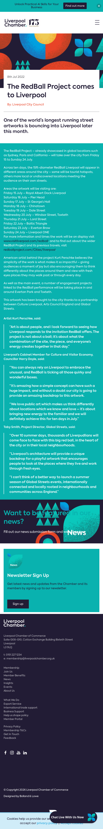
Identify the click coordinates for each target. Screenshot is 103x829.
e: (29, 658)
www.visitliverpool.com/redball (26, 241)
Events (8, 686)
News (7, 679)
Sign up (18, 604)
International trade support (20, 707)
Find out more (75, 6)
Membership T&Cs (15, 730)
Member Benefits (14, 675)
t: (13, 654)
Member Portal (13, 719)
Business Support (14, 711)
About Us (9, 690)
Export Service (12, 703)
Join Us (8, 671)
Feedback (10, 738)
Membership (11, 667)
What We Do (11, 700)
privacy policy (47, 823)
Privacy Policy (12, 726)
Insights (8, 683)
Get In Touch (11, 734)
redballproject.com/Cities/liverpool (29, 250)
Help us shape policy (16, 715)
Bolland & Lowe (29, 796)
